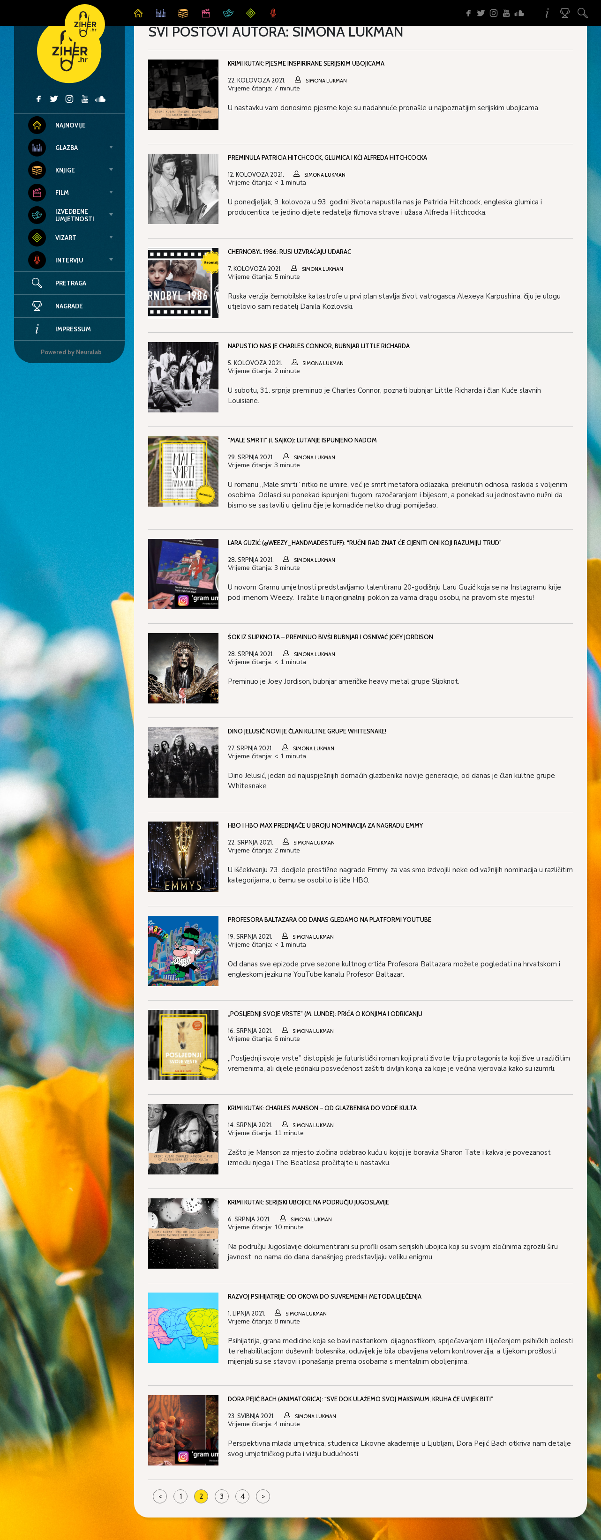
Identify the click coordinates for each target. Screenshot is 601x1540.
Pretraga (70, 283)
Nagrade (55, 306)
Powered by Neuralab (71, 352)
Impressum (59, 329)
